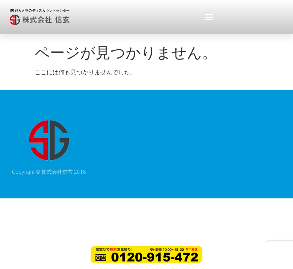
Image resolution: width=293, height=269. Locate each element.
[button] (209, 17)
